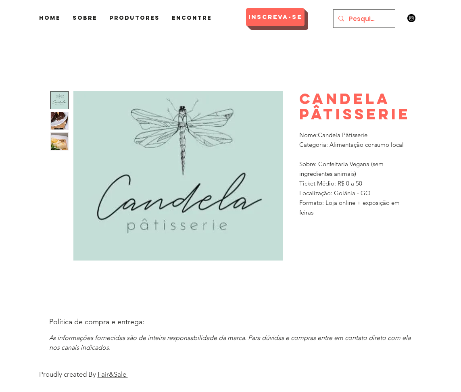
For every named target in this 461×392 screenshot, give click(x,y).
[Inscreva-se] (275, 17)
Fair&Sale (113, 374)
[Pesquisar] (363, 18)
